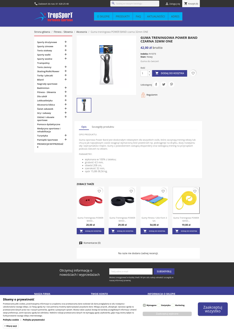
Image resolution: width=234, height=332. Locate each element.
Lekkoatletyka (45, 100)
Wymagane (151, 305)
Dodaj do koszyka (169, 73)
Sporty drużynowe (47, 42)
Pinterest (171, 84)
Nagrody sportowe (47, 83)
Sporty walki (44, 54)
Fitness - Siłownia (46, 92)
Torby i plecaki (45, 75)
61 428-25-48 (62, 3)
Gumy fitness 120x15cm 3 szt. (154, 219)
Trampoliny (43, 62)
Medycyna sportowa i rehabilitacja (48, 130)
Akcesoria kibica (46, 104)
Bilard (40, 79)
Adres (175, 16)
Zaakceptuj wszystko (212, 309)
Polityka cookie (11, 319)
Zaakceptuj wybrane (167, 313)
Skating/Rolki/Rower (48, 71)
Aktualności (156, 16)
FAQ (138, 16)
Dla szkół (42, 96)
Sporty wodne (44, 58)
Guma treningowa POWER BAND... (90, 219)
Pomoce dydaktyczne (48, 124)
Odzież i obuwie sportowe (45, 119)
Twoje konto (99, 294)
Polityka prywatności (34, 319)
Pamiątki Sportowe (47, 139)
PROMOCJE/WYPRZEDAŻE (50, 145)
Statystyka (166, 305)
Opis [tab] (84, 126)
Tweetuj (164, 84)
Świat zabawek (45, 108)
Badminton (43, 87)
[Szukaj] (134, 4)
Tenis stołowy (44, 50)
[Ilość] (144, 73)
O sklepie (103, 16)
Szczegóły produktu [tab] (103, 126)
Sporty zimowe (45, 46)
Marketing (179, 305)
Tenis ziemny (44, 67)
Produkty (123, 16)
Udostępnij (156, 84)
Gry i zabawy (44, 112)
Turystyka (42, 135)
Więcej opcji (11, 326)
